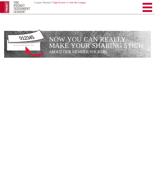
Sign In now (59, 3)
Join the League (77, 3)
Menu (147, 8)
